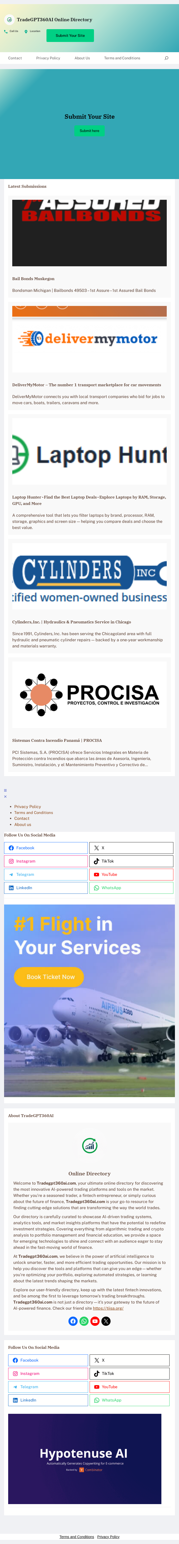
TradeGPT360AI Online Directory (54, 19)
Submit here (89, 131)
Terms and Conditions (76, 1537)
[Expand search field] (166, 58)
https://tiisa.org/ (108, 1308)
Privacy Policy (108, 1537)
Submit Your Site (70, 35)
